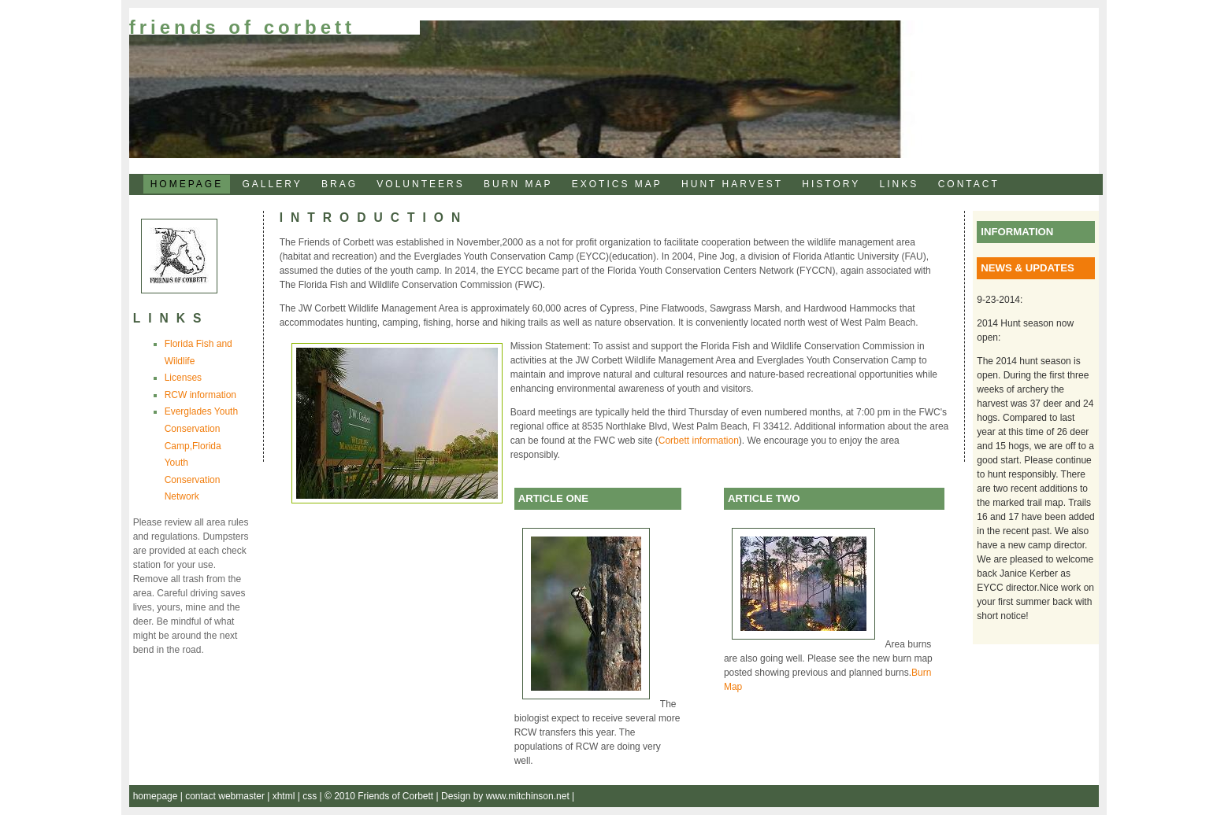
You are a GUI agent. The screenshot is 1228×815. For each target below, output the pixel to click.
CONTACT (969, 184)
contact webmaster (226, 796)
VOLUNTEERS (420, 184)
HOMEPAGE (186, 184)
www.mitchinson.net (529, 796)
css (310, 796)
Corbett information (699, 440)
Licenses (183, 377)
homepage (156, 796)
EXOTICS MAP (617, 184)
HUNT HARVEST (732, 184)
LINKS (899, 184)
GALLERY (272, 184)
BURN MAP (518, 184)
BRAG (339, 184)
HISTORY (831, 184)
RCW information (200, 394)
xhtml (285, 796)
